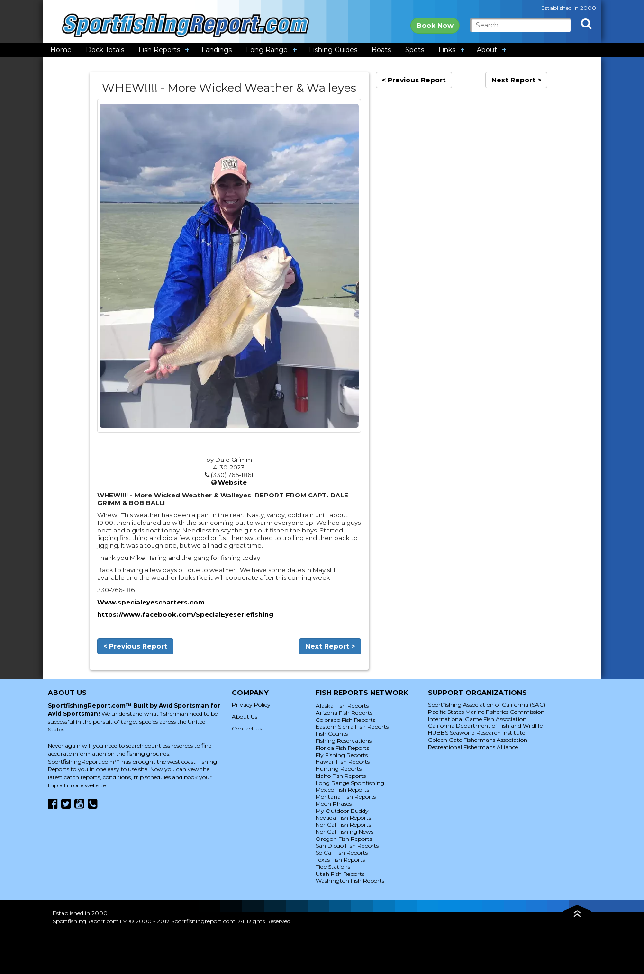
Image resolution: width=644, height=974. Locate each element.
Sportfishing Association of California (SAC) (486, 704)
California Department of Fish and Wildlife (485, 725)
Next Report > (330, 646)
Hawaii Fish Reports (343, 761)
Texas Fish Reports (340, 859)
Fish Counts (332, 733)
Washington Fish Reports (350, 880)
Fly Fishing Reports (342, 754)
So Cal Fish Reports (342, 852)
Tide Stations (333, 866)
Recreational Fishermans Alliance (473, 746)
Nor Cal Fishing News (344, 831)
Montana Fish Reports (346, 796)
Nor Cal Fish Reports (343, 824)
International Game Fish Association (477, 718)
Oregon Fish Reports (344, 838)
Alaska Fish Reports (342, 705)
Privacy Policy (251, 704)
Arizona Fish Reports (344, 712)
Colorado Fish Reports (345, 719)
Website (232, 482)
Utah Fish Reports (340, 873)
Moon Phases (334, 803)
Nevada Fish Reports (343, 817)
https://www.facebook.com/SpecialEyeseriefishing (185, 614)
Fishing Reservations (344, 740)
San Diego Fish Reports (347, 845)
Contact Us (247, 728)
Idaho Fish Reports (341, 775)
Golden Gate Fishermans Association (477, 739)
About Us (244, 716)
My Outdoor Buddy (342, 810)
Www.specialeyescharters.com (151, 602)
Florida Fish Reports (342, 747)
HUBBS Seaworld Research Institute (476, 732)
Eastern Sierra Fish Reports (352, 726)
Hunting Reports (339, 768)
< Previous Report (135, 646)
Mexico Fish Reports (342, 789)
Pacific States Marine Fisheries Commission (486, 711)
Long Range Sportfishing (350, 782)
